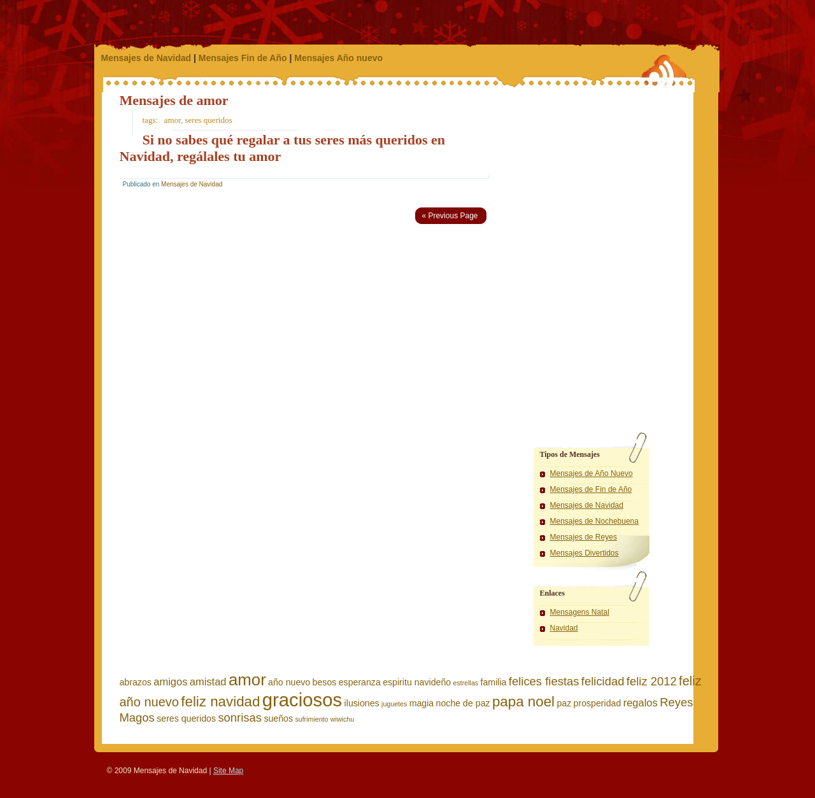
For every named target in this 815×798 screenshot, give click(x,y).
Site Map (228, 770)
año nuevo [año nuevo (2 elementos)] (289, 682)
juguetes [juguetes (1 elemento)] (394, 704)
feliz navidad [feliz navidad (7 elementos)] (220, 702)
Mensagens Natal (579, 612)
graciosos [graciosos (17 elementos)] (302, 699)
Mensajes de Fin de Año (591, 489)
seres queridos (208, 120)
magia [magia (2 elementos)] (421, 703)
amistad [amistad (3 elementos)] (208, 681)
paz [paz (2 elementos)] (563, 703)
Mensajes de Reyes (583, 537)
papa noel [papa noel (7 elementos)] (523, 702)
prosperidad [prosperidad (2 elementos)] (597, 703)
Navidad (564, 628)
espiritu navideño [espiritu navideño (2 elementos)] (417, 682)
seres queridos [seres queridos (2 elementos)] (186, 718)
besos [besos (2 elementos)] (325, 682)
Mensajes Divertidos (584, 553)
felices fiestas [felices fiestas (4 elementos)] (544, 681)
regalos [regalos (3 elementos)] (640, 702)
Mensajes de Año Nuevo (591, 473)
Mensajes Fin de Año (243, 58)
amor (172, 120)
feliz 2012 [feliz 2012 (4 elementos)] (652, 681)
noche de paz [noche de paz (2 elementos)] (463, 703)
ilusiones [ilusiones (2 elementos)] (361, 703)
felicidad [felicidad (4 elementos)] (603, 681)
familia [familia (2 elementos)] (494, 682)
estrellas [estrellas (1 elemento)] (466, 683)
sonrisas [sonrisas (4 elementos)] (240, 717)
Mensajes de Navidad (146, 58)
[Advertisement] (594, 171)
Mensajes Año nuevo (338, 58)
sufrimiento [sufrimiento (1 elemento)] (311, 719)
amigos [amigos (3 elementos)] (170, 681)
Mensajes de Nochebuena (594, 521)
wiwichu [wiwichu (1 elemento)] (342, 719)
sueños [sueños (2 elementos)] (278, 718)
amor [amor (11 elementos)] (247, 680)
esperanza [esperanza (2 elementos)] (360, 682)
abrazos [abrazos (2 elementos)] (136, 682)
